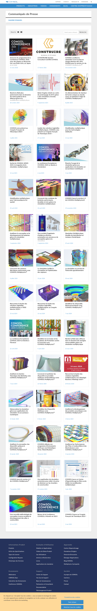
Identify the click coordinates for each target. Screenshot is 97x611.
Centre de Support (42, 574)
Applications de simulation (44, 564)
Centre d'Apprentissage (81, 6)
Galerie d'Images (15, 20)
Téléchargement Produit (43, 590)
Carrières (67, 578)
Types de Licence (14, 554)
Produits (21, 6)
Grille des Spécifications (16, 551)
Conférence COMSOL (15, 584)
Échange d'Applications (71, 558)
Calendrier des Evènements (17, 581)
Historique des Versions (16, 561)
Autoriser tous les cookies (72, 607)
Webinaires (12, 574)
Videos (44, 6)
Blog (65, 6)
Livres (38, 561)
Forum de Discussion (70, 554)
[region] (48, 601)
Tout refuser (72, 602)
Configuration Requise (16, 558)
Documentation (41, 587)
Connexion (84, 1)
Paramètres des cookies (72, 597)
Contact (66, 1)
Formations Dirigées (70, 551)
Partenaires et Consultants (44, 584)
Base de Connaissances (43, 581)
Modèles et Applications (44, 548)
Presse (66, 581)
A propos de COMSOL (71, 574)
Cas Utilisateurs (41, 554)
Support (58, 1)
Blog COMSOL (68, 561)
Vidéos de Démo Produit (44, 551)
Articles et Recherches (43, 558)
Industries (33, 6)
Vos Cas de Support (42, 578)
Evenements (55, 6)
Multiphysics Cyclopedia (71, 564)
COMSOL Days (13, 578)
